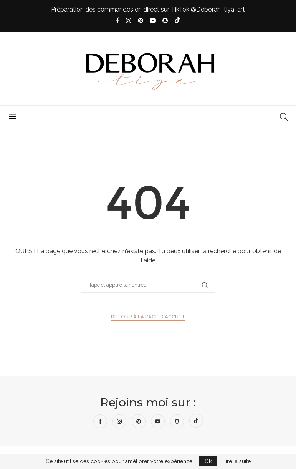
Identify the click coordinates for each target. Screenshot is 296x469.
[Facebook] (117, 20)
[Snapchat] (165, 20)
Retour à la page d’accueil (148, 317)
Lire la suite (237, 461)
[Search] (284, 117)
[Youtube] (153, 20)
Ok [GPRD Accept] (208, 461)
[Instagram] (128, 20)
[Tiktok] (177, 21)
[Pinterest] (140, 20)
